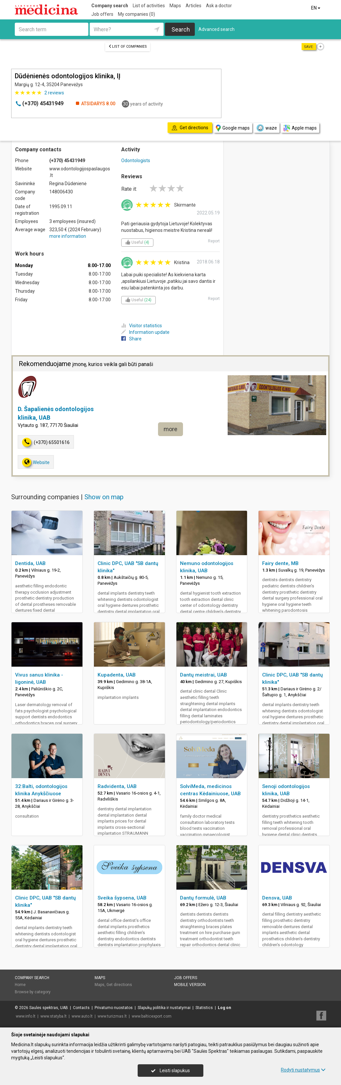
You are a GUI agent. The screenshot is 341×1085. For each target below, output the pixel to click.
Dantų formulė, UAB (203, 898)
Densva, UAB (277, 898)
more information (67, 236)
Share (131, 338)
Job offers (102, 14)
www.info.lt (25, 1016)
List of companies (127, 46)
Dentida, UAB (30, 563)
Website (36, 462)
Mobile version (190, 984)
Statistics (204, 1007)
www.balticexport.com (151, 1016)
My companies (136, 14)
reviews (54, 92)
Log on (224, 1007)
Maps (175, 5)
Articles (193, 5)
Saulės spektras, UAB (48, 1007)
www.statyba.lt (53, 1016)
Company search (109, 5)
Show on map (104, 497)
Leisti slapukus (170, 1070)
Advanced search (216, 29)
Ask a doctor (219, 5)
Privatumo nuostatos (114, 1007)
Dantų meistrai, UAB (203, 675)
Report (214, 241)
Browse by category (33, 992)
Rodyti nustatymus (303, 1070)
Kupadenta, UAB (117, 675)
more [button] (170, 429)
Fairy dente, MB (280, 563)
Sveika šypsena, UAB (122, 898)
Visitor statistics (141, 325)
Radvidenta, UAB (117, 786)
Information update (145, 332)
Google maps (233, 128)
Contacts (81, 1007)
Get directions (119, 984)
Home (20, 984)
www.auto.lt (82, 1016)
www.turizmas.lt (112, 1016)
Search (180, 29)
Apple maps (300, 128)
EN (316, 8)
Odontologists (135, 160)
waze (266, 128)
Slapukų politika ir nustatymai (164, 1007)
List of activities (149, 5)
